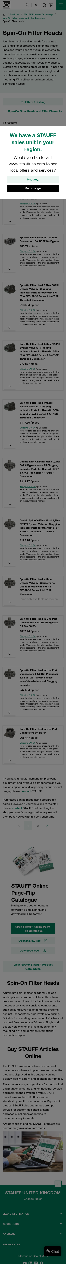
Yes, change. (33, 188)
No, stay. (33, 179)
